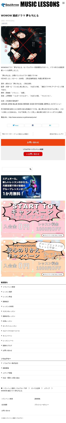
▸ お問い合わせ (33, 154)
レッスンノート (8, 341)
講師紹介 (6, 301)
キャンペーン (7, 336)
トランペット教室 (9, 287)
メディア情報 (7, 373)
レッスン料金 (7, 297)
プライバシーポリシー (42, 404)
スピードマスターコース (11, 331)
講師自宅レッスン (9, 316)
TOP (15, 388)
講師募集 (6, 368)
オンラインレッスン (10, 326)
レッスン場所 (7, 292)
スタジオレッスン (9, 311)
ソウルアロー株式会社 (10, 363)
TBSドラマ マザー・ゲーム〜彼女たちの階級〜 (15, 134)
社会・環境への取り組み (11, 378)
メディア (4, 23)
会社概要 (4, 404)
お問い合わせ (7, 350)
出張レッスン (7, 321)
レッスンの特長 (8, 306)
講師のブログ (7, 345)
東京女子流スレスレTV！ (57, 134)
